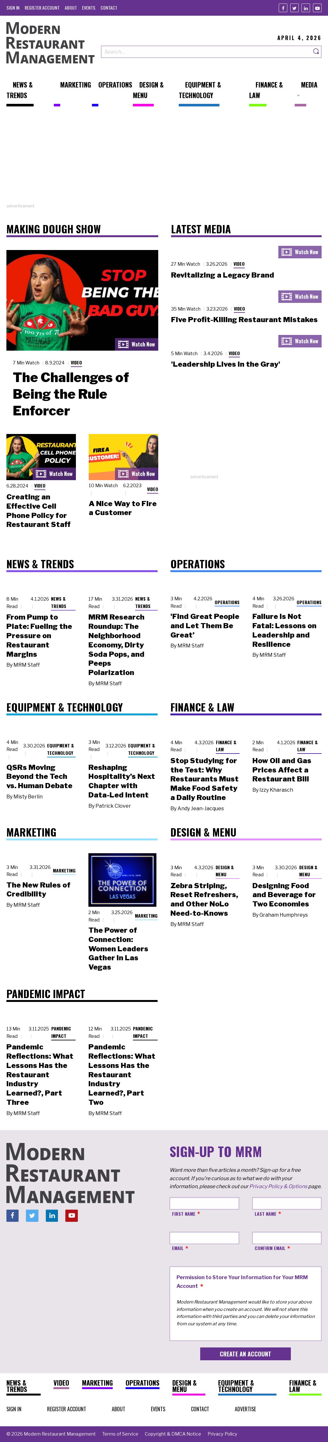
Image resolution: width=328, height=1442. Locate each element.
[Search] (316, 52)
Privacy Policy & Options (278, 1186)
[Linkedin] (305, 8)
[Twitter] (294, 8)
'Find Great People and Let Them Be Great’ (204, 625)
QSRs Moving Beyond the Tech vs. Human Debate (39, 776)
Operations (227, 602)
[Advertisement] (164, 158)
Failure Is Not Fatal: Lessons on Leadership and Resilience (284, 630)
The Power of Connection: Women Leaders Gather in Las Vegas (118, 948)
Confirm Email (270, 1248)
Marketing (64, 870)
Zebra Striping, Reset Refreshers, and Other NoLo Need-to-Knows (204, 899)
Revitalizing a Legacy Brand (222, 275)
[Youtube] (317, 8)
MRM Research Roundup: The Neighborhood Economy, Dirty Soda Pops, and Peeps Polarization (116, 645)
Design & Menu (225, 871)
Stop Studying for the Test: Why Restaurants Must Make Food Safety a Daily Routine (204, 779)
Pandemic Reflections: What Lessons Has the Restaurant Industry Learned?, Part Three (39, 1074)
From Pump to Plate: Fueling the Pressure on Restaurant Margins (39, 635)
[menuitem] (13, 7)
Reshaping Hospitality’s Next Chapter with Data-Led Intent (121, 781)
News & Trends (58, 602)
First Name (183, 1213)
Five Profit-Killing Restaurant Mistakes (244, 319)
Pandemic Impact (61, 1032)
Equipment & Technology (60, 749)
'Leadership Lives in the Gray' (225, 364)
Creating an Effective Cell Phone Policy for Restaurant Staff (38, 510)
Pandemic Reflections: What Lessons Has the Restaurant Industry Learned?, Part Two (121, 1074)
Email (178, 1248)
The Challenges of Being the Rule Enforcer (71, 394)
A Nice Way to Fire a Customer (123, 508)
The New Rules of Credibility (38, 889)
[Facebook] (283, 8)
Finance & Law (226, 746)
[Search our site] (206, 52)
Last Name (265, 1213)
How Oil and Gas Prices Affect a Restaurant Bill (281, 770)
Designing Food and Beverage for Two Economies (284, 895)
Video (76, 362)
